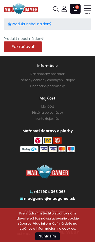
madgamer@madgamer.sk (47, 198)
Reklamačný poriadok (47, 74)
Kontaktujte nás (47, 118)
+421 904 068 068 (48, 191)
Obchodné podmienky (47, 86)
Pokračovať (22, 47)
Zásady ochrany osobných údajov (47, 80)
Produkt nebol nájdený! (32, 24)
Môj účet (47, 106)
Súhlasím (47, 236)
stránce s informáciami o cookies (47, 228)
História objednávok (47, 112)
